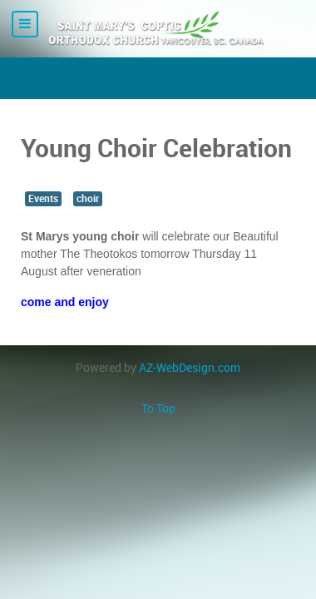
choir (88, 199)
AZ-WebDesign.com (189, 367)
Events (43, 199)
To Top (158, 408)
